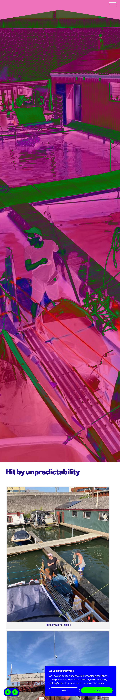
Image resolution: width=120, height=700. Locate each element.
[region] (80, 681)
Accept (97, 690)
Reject (64, 690)
